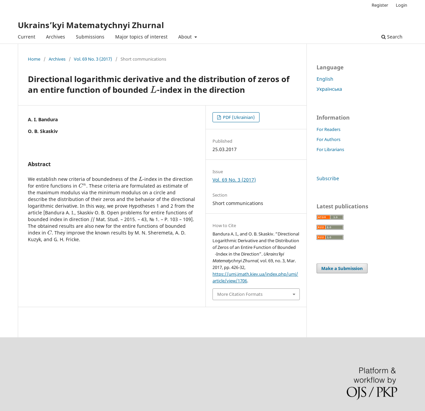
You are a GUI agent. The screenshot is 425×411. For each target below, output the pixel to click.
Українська (329, 89)
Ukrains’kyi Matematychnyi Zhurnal (91, 24)
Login (401, 5)
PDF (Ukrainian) (238, 117)
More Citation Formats (240, 294)
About (185, 36)
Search (392, 36)
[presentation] (153, 89)
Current (26, 36)
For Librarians (330, 149)
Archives (55, 36)
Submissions (90, 36)
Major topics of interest (141, 36)
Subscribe (328, 178)
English (325, 79)
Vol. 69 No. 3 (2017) (93, 59)
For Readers (328, 129)
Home (34, 59)
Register (380, 5)
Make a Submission (342, 268)
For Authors (328, 139)
